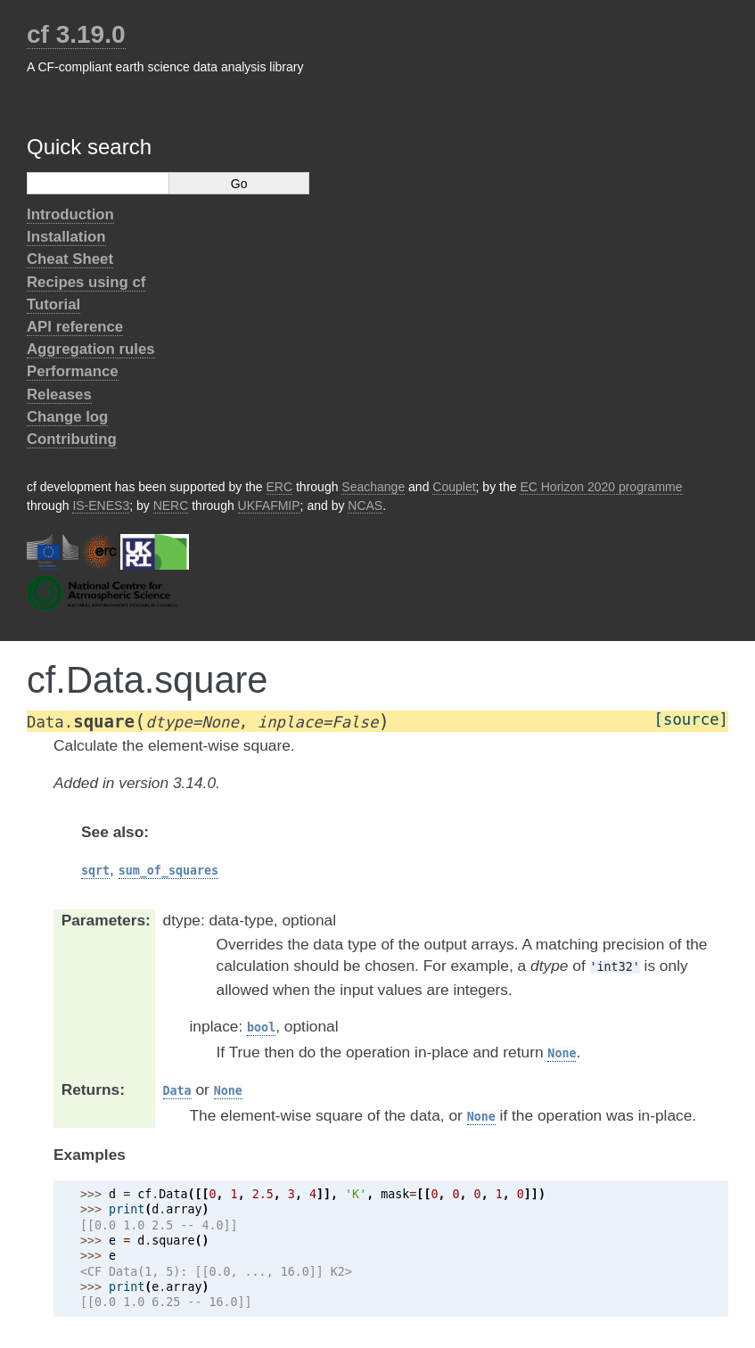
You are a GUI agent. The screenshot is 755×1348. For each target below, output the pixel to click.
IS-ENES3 (100, 505)
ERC (280, 487)
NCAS (365, 505)
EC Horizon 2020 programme (601, 487)
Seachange (373, 487)
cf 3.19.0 (76, 34)
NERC (171, 505)
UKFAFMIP (269, 505)
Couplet (453, 487)
